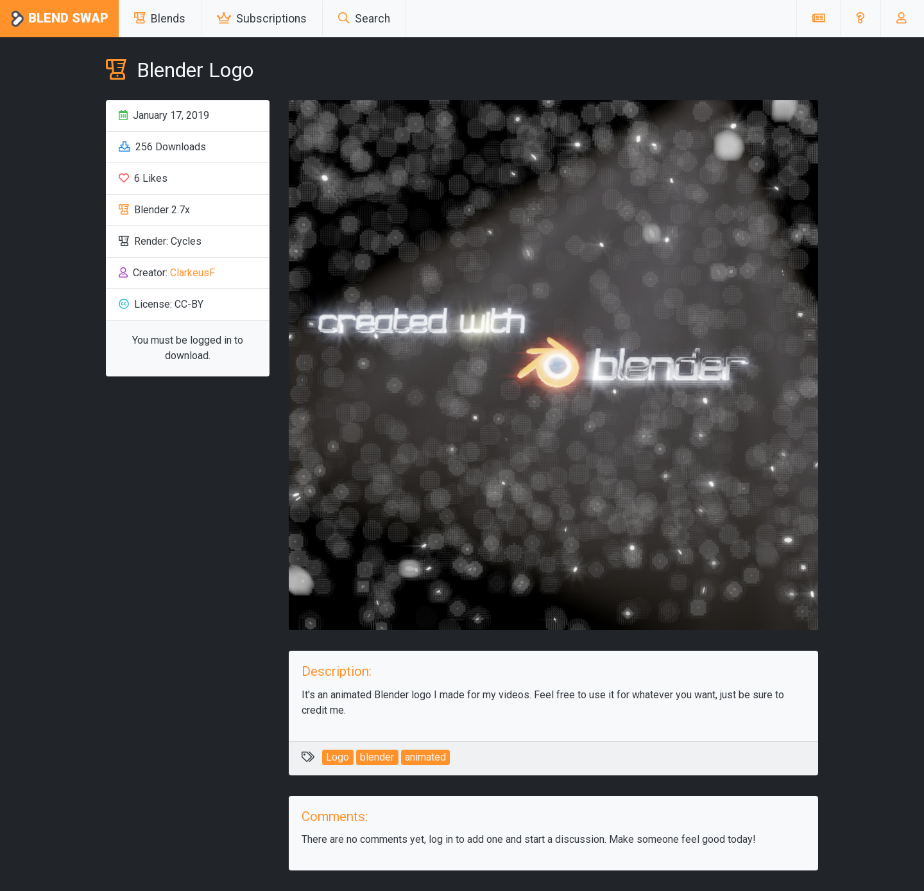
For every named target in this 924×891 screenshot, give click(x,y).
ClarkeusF (192, 273)
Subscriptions (262, 18)
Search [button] (364, 18)
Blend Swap (59, 19)
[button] (860, 18)
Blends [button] (159, 18)
